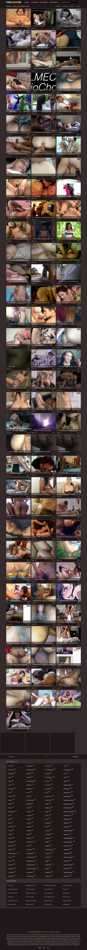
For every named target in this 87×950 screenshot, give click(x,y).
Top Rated (34, 2)
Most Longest (53, 2)
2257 (48, 947)
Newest (58, 6)
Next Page (75, 757)
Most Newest (43, 2)
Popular (65, 6)
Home (26, 2)
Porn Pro (13, 2)
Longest (78, 6)
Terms (39, 947)
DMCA (44, 947)
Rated (71, 6)
